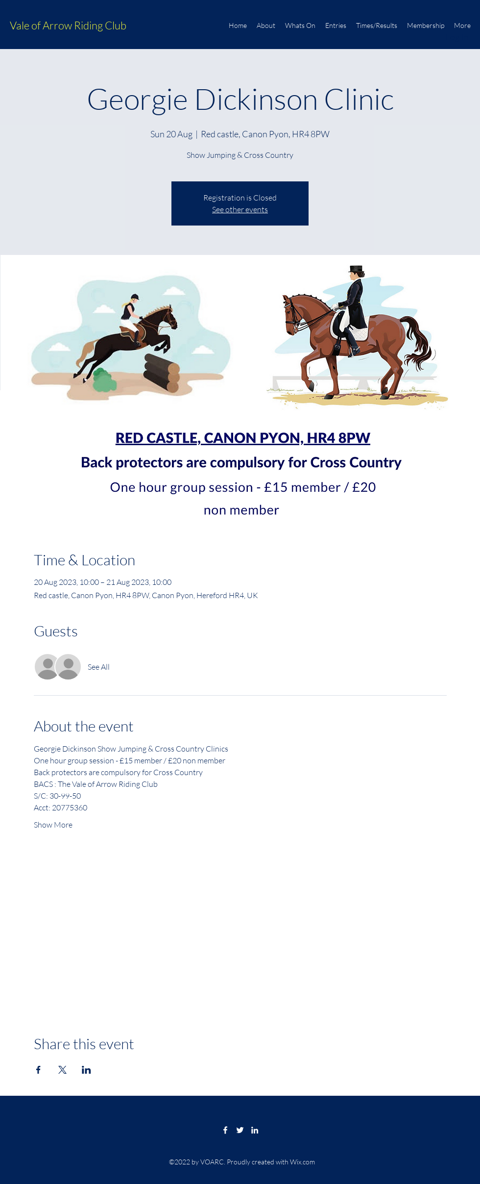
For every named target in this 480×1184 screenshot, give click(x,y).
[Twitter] (240, 1130)
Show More (53, 825)
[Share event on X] (62, 1070)
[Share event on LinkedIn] (86, 1070)
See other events (240, 209)
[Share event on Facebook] (38, 1070)
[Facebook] (225, 1130)
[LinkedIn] (255, 1130)
